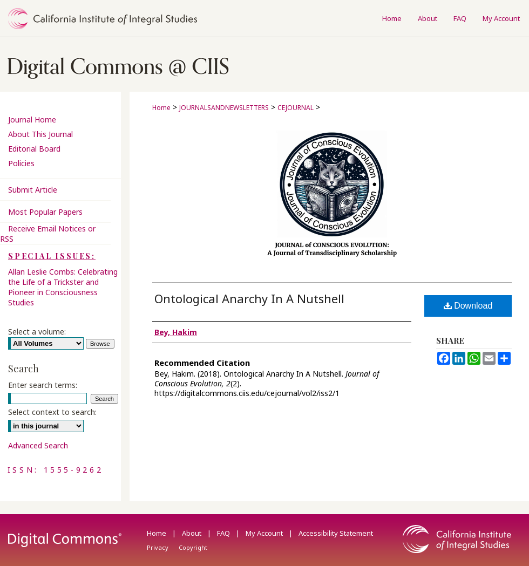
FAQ (224, 533)
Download (468, 305)
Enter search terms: (42, 385)
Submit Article (32, 190)
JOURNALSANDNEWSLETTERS (224, 107)
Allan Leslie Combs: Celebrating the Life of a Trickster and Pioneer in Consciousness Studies (63, 287)
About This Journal (40, 134)
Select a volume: (37, 331)
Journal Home (32, 119)
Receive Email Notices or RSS (48, 233)
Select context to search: (52, 412)
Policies (21, 163)
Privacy (158, 547)
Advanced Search (38, 445)
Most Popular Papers (45, 212)
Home (161, 107)
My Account (265, 533)
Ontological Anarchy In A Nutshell (249, 298)
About (192, 533)
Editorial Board (34, 149)
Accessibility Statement (336, 533)
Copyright (193, 547)
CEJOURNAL (295, 107)
